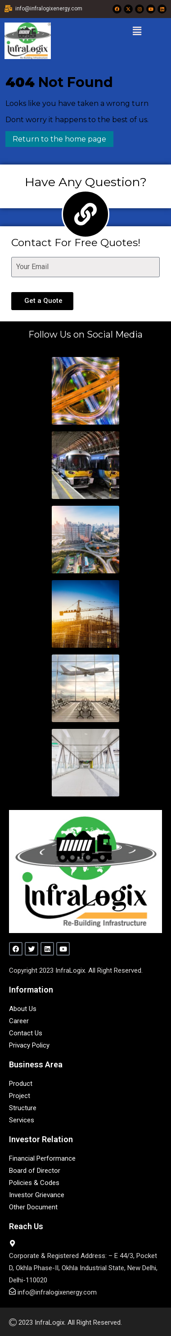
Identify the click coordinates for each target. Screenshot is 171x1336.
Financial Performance (42, 1158)
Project (19, 1096)
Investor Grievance (36, 1195)
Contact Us (25, 1033)
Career (19, 1021)
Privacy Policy (29, 1045)
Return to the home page (55, 137)
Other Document (33, 1207)
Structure (22, 1108)
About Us (22, 1009)
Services (21, 1120)
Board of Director (34, 1171)
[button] (136, 31)
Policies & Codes (34, 1183)
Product (20, 1084)
